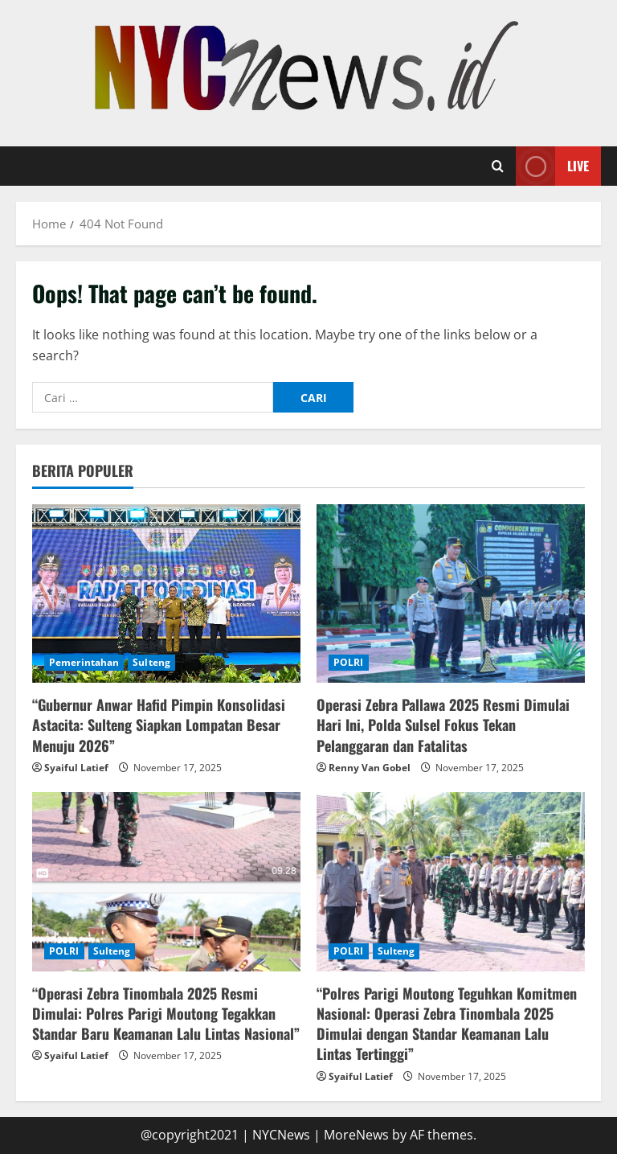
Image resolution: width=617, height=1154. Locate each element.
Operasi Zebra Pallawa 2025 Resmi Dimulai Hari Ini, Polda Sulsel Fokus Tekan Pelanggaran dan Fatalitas (443, 724)
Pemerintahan (84, 662)
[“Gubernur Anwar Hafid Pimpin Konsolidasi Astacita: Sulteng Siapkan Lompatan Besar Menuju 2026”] (166, 594)
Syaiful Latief (76, 767)
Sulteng (151, 662)
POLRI (348, 662)
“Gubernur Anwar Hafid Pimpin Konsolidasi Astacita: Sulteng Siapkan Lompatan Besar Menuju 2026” (158, 724)
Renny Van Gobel (370, 767)
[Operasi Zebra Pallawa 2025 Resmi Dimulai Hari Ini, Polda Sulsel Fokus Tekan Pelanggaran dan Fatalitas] (451, 594)
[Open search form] (498, 166)
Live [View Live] (552, 166)
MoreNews (356, 1135)
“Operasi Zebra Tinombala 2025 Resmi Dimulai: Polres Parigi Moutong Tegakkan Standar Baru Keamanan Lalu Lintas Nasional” (166, 1013)
